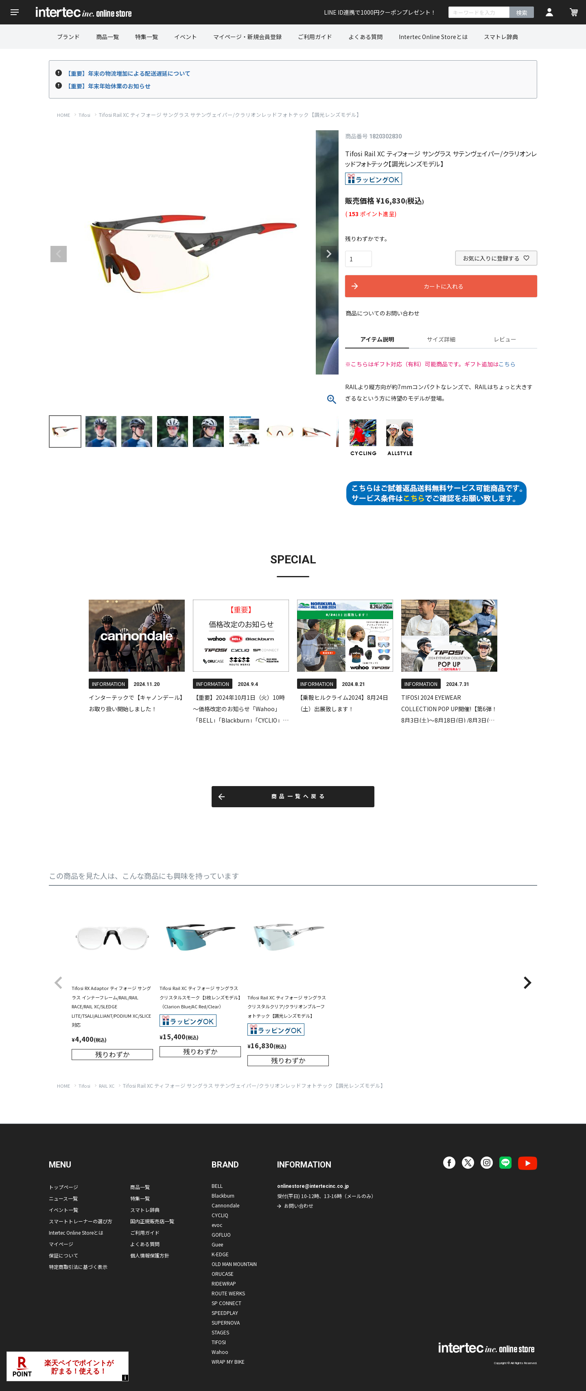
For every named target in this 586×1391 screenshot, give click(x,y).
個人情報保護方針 (149, 1255)
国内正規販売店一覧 (152, 1221)
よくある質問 (365, 37)
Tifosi (84, 115)
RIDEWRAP (224, 1283)
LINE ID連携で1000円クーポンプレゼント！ (380, 12)
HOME (63, 115)
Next (329, 254)
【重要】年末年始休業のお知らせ (108, 86)
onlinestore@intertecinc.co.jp (313, 1186)
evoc (217, 1224)
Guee (217, 1244)
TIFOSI (219, 1341)
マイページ (61, 1243)
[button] (58, 983)
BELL (217, 1185)
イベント (185, 37)
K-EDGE (220, 1254)
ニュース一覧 (63, 1198)
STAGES (220, 1332)
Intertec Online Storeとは (433, 37)
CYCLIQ (220, 1214)
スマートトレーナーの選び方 (80, 1221)
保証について (63, 1255)
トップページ (63, 1186)
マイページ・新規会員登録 (247, 37)
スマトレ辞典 (501, 37)
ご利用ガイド (315, 37)
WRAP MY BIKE (228, 1361)
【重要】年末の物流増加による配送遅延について (127, 73)
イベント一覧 (63, 1209)
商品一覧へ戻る (299, 796)
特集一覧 (146, 37)
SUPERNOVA (226, 1322)
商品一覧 (107, 37)
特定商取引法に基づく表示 (78, 1266)
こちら (507, 364)
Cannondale (225, 1205)
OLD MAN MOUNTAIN (234, 1263)
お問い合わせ (298, 1205)
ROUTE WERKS (228, 1293)
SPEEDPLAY (225, 1312)
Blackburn (223, 1195)
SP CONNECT (226, 1302)
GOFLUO (221, 1234)
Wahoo (220, 1351)
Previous (58, 254)
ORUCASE (223, 1273)
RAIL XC (106, 1085)
